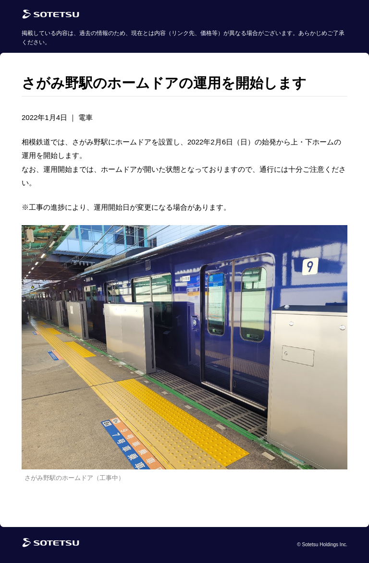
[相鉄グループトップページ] (51, 545)
